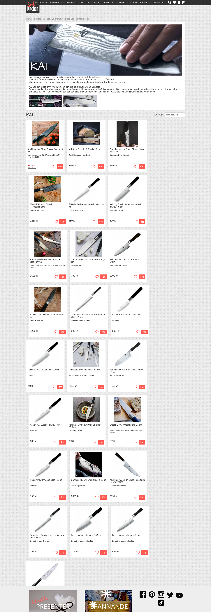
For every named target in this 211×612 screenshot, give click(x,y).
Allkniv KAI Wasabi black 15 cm (163, 315)
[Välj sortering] (175, 115)
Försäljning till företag (37, 585)
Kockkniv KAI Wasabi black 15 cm (124, 370)
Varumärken (160, 3)
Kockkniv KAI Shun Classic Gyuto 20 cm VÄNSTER (44, 426)
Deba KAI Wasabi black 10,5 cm (123, 425)
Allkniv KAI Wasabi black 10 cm (163, 259)
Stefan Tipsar (72, 585)
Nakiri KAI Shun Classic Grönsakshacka (159, 150)
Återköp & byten (35, 582)
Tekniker (54, 3)
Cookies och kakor (105, 583)
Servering (132, 3)
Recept (69, 578)
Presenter (145, 3)
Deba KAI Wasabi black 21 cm (162, 425)
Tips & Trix (71, 580)
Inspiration (83, 3)
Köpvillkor (32, 580)
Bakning (121, 3)
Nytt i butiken (40, 3)
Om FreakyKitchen (105, 578)
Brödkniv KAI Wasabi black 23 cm (84, 370)
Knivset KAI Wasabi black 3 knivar (84, 315)
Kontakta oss (33, 578)
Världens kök (68, 3)
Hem (28, 19)
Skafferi (95, 3)
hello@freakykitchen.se (95, 603)
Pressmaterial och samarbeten (110, 580)
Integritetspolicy (34, 587)
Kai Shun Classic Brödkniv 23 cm (84, 149)
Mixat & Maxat (72, 582)
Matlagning (108, 3)
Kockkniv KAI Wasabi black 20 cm (44, 315)
